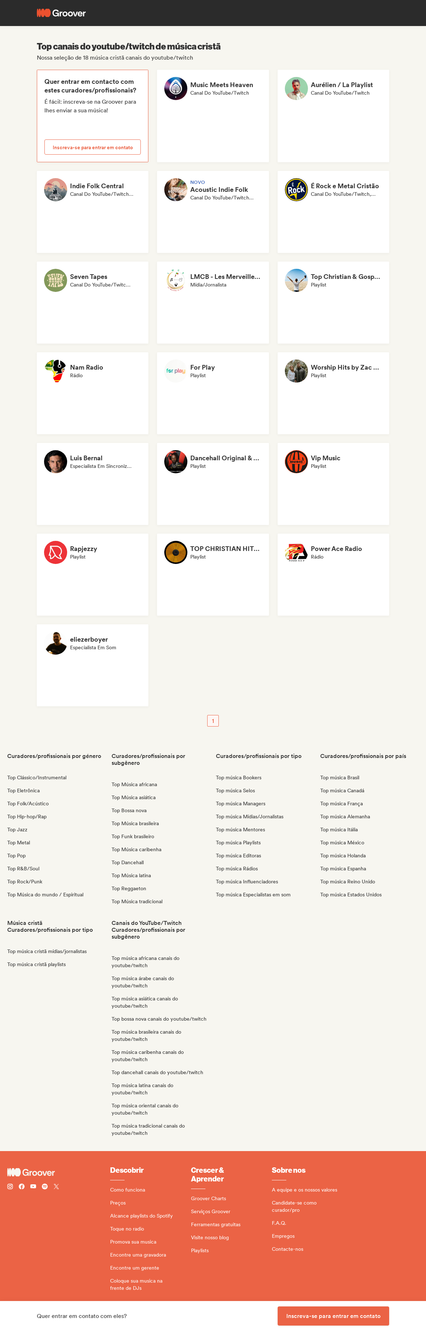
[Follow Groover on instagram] (10, 1187)
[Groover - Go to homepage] (58, 1172)
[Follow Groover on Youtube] (33, 1187)
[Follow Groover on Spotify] (45, 1187)
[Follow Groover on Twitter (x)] (56, 1187)
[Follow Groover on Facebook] (22, 1187)
